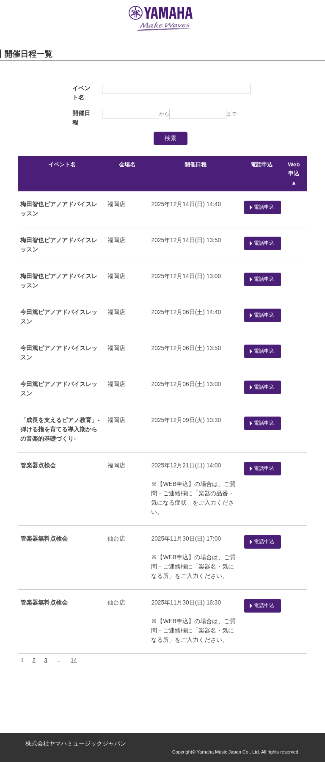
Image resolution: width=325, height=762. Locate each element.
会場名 (126, 164)
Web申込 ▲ (294, 173)
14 (73, 660)
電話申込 (261, 164)
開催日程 (195, 164)
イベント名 (61, 164)
